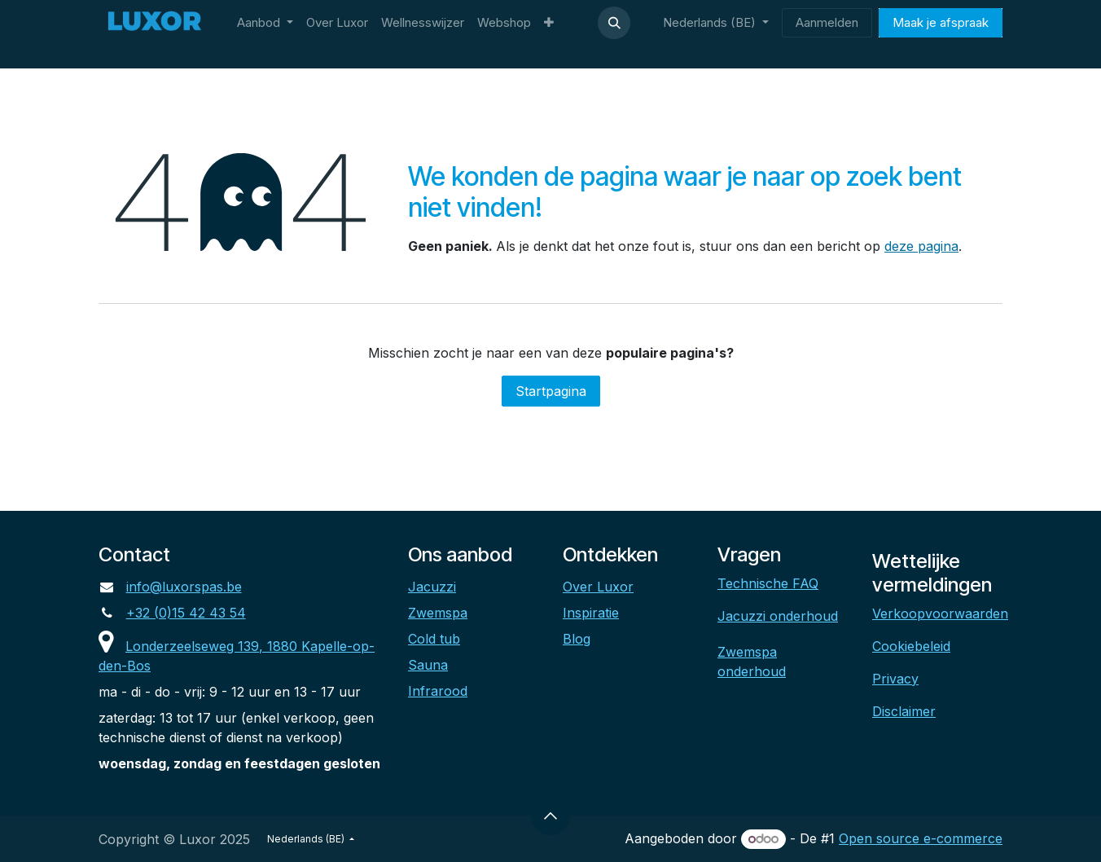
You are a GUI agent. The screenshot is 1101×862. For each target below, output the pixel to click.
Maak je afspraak (941, 22)
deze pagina (921, 246)
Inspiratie (591, 613)
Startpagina (550, 391)
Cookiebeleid (911, 646)
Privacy (895, 679)
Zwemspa (437, 613)
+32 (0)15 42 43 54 (186, 613)
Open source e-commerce (920, 838)
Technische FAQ (767, 583)
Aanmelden (827, 22)
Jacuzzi (432, 586)
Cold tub (434, 639)
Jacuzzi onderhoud (777, 616)
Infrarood (437, 691)
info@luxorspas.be (184, 586)
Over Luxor (598, 586)
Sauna (428, 665)
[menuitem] (265, 23)
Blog (576, 639)
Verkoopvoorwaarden (940, 613)
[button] (614, 23)
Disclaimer (904, 711)
